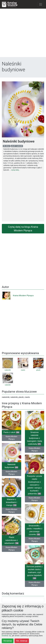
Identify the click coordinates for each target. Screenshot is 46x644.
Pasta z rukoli (12, 432)
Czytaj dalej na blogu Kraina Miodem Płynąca (23, 228)
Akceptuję (7, 641)
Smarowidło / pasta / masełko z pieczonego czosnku (34, 530)
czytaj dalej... (15, 170)
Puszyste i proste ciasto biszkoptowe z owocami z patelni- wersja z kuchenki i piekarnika (34, 485)
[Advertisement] (23, 33)
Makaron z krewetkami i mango (11, 502)
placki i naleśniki (16, 146)
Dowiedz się (6, 636)
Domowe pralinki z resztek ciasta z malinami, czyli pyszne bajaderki (34, 572)
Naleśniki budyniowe (11, 466)
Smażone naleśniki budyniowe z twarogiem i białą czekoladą (34, 438)
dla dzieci (6, 146)
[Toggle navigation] (40, 4)
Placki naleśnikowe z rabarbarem (11, 540)
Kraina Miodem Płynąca (17, 295)
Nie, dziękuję (21, 641)
